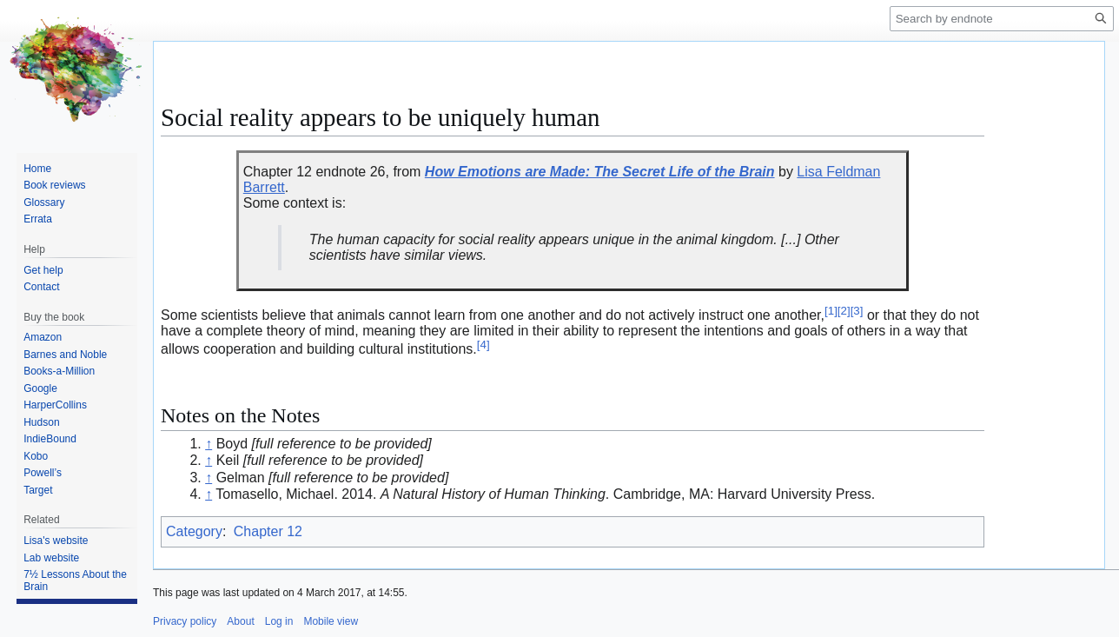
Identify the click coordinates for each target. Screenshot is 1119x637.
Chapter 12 (268, 531)
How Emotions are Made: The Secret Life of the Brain (600, 171)
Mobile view (330, 621)
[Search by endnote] (1002, 18)
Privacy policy (184, 621)
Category (194, 531)
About (240, 621)
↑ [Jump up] (208, 443)
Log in (279, 621)
